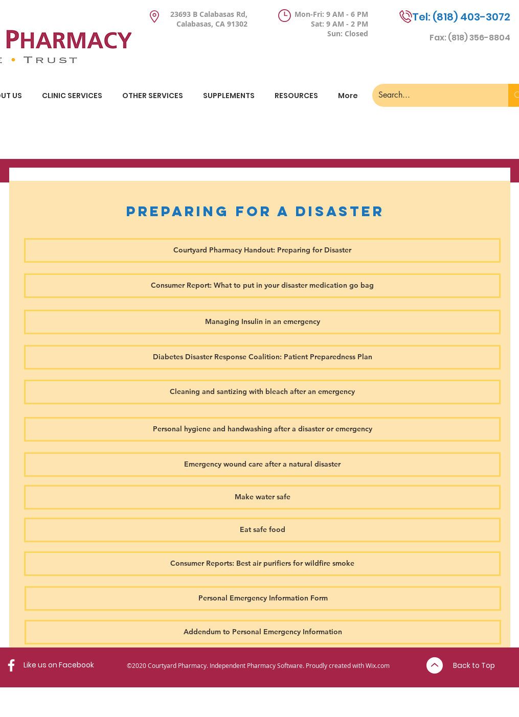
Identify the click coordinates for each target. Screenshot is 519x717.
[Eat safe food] (262, 530)
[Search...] (432, 95)
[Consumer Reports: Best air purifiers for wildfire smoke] (262, 563)
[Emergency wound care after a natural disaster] (262, 464)
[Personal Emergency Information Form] (263, 598)
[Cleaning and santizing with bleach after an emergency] (262, 392)
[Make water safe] (262, 497)
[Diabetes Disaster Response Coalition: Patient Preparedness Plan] (262, 357)
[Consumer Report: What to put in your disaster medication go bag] (262, 285)
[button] (229, 95)
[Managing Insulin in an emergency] (262, 322)
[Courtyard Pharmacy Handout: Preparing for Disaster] (262, 250)
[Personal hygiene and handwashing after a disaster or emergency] (262, 429)
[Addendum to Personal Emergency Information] (263, 632)
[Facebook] (11, 665)
